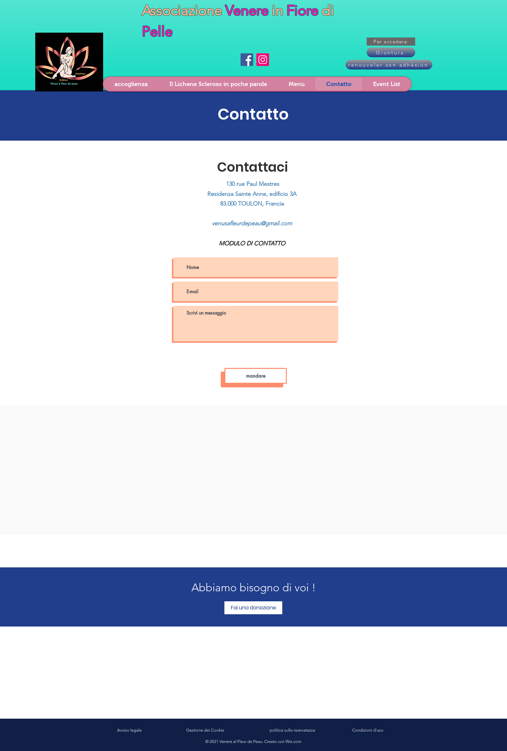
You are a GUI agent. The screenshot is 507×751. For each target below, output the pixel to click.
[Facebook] (247, 59)
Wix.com (293, 741)
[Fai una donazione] (253, 607)
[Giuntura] (391, 52)
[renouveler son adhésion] (389, 65)
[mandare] (255, 376)
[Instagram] (262, 59)
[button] (391, 42)
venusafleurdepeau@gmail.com (252, 223)
